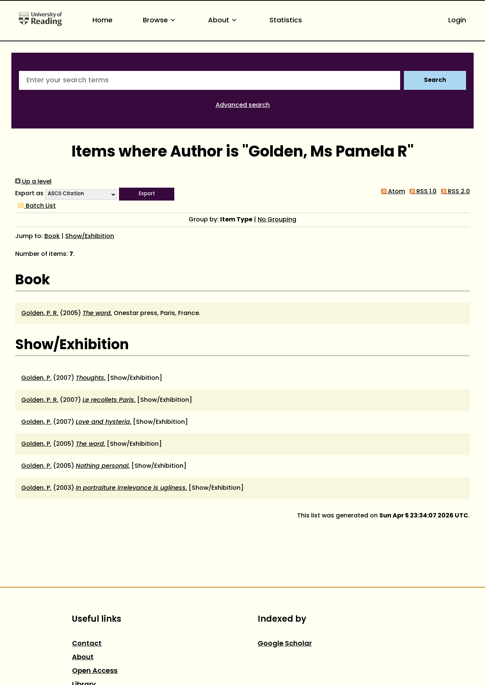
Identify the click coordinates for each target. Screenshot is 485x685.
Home (102, 20)
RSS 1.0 (421, 192)
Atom (391, 192)
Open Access (94, 671)
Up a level (33, 182)
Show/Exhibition (89, 236)
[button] (146, 194)
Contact (87, 644)
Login (457, 20)
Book (52, 236)
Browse (160, 20)
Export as (29, 194)
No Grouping (277, 220)
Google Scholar (285, 644)
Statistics (285, 20)
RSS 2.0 (454, 192)
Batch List (35, 206)
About (223, 20)
